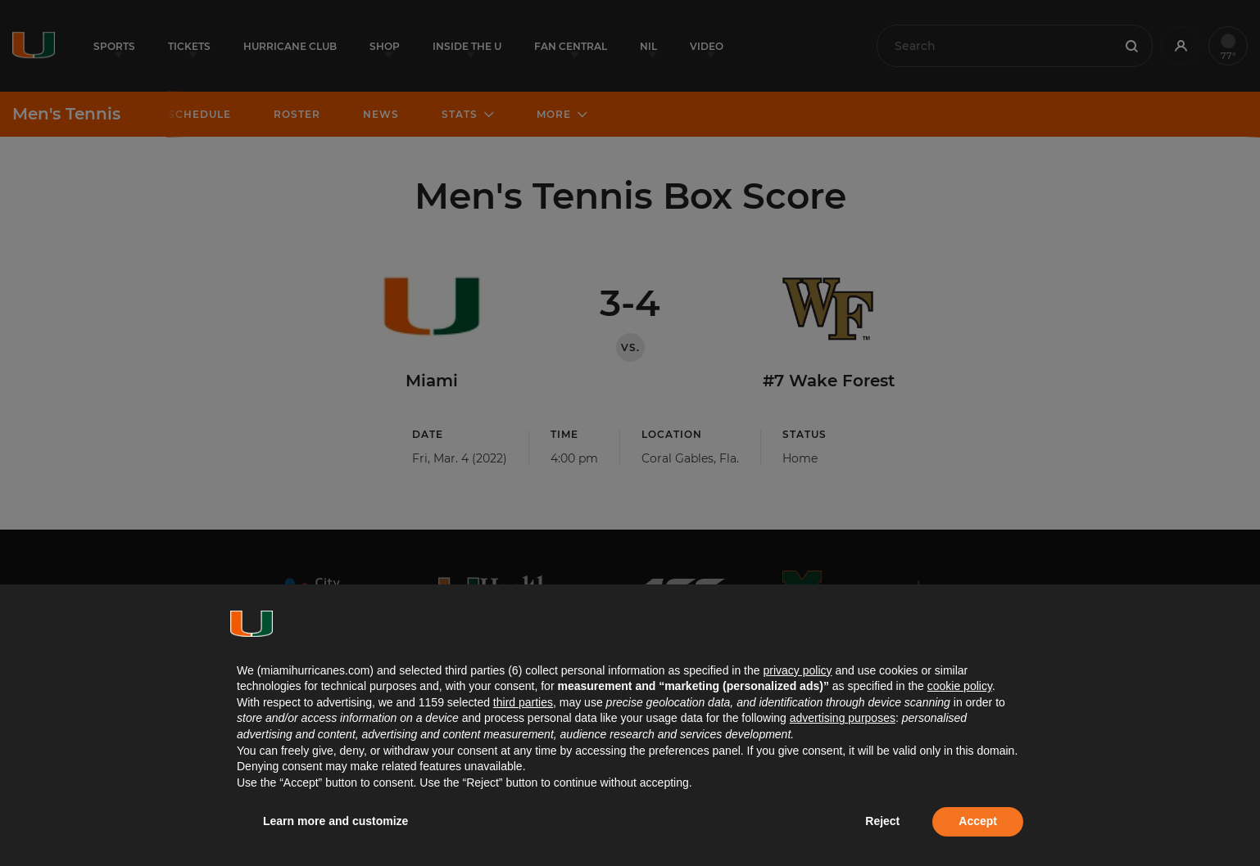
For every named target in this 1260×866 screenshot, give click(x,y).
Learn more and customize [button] (335, 821)
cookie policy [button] (959, 685)
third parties (523, 702)
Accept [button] (978, 821)
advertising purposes (842, 717)
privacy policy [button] (797, 670)
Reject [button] (882, 821)
